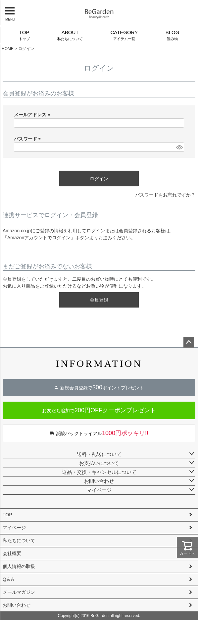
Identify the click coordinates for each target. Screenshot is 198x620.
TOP (7, 514)
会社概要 (12, 553)
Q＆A (8, 579)
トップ (24, 35)
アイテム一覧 (124, 35)
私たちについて (70, 35)
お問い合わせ (99, 481)
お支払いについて (99, 463)
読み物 (172, 35)
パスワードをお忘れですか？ (165, 194)
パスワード (28, 138)
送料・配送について (99, 454)
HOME (8, 48)
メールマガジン (19, 592)
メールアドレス (33, 114)
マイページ (99, 490)
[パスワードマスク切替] (179, 147)
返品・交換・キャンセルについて (99, 472)
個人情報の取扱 (19, 566)
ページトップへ (188, 342)
